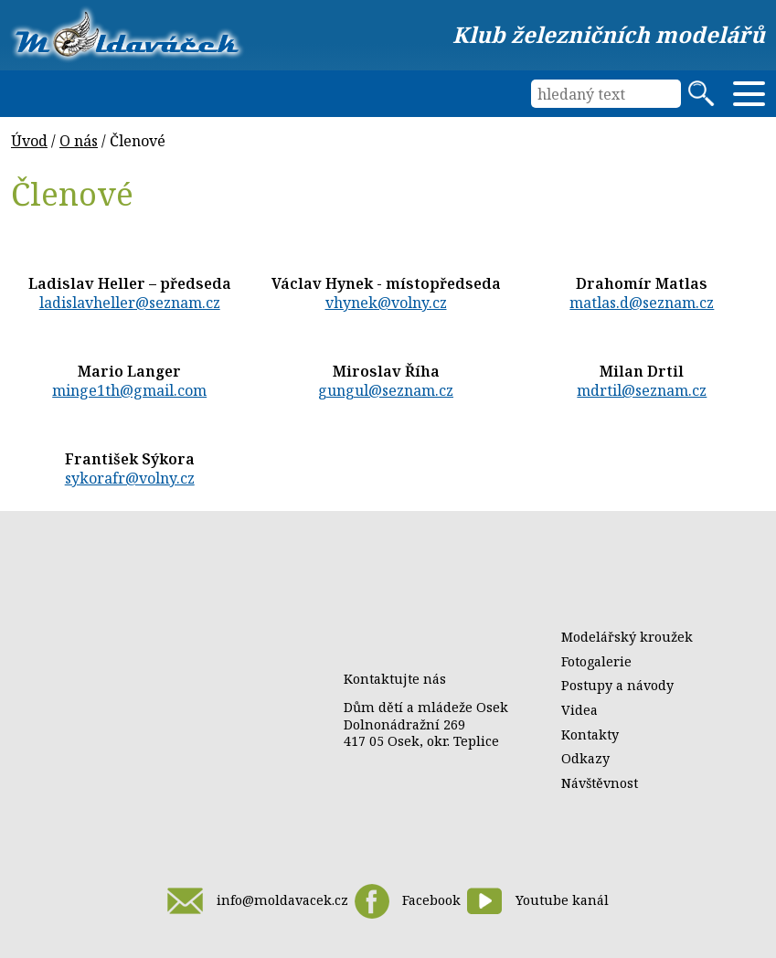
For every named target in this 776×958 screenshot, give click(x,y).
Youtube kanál (537, 901)
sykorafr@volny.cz (130, 478)
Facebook (408, 901)
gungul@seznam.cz (385, 390)
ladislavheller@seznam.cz (129, 303)
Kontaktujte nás (395, 678)
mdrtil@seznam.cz (642, 390)
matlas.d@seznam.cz (641, 303)
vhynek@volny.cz (386, 303)
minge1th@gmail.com (129, 390)
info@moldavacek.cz (257, 901)
